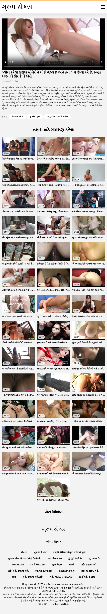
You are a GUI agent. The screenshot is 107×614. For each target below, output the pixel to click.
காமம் (71, 564)
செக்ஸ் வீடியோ (38, 564)
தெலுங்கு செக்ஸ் (43, 570)
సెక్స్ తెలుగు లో (88, 564)
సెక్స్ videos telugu (61, 576)
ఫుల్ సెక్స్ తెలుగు (87, 576)
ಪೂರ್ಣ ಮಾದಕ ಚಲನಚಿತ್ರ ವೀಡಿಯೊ (24, 558)
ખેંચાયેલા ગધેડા (17, 117)
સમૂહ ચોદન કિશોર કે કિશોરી (57, 117)
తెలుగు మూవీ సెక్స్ (90, 570)
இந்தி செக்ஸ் (75, 558)
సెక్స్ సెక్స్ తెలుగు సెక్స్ (18, 570)
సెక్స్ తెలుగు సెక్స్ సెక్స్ (33, 576)
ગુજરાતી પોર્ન (40, 552)
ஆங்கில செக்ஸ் (66, 570)
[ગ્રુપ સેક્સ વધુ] (103, 7)
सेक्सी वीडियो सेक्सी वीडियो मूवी (69, 552)
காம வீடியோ (18, 564)
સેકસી (24, 552)
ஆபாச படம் (93, 558)
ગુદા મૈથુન (57, 564)
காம (14, 576)
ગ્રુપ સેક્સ (44, 604)
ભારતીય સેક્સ (55, 558)
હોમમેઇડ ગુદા (35, 117)
